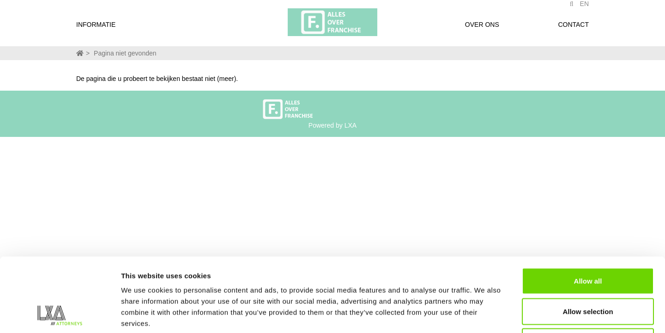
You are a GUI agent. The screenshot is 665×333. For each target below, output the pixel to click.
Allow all (588, 212)
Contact (573, 29)
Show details (484, 315)
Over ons (482, 29)
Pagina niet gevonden (125, 53)
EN (584, 8)
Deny (588, 272)
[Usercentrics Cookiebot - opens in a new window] (59, 315)
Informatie (95, 29)
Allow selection (587, 242)
